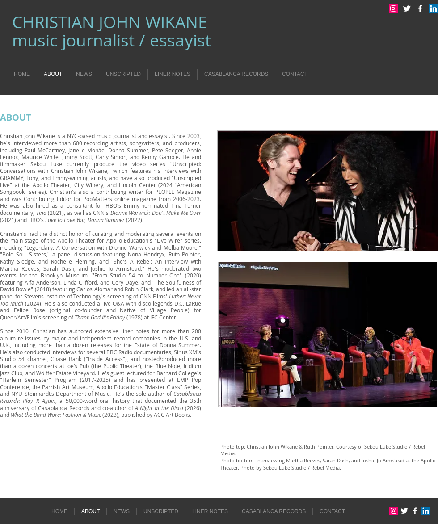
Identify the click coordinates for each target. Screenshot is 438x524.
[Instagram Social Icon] (393, 8)
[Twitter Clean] (406, 8)
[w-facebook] (420, 8)
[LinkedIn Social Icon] (433, 8)
